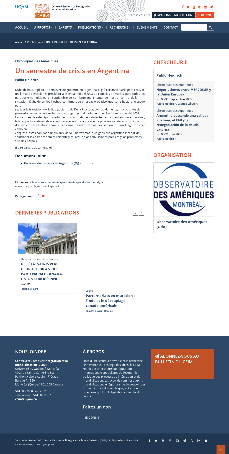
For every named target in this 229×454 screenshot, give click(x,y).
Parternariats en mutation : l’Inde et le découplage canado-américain (110, 300)
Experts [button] (65, 27)
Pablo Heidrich (27, 80)
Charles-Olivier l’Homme (99, 310)
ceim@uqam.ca (26, 399)
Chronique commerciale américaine (39, 259)
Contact (170, 27)
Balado (89, 290)
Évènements (147, 27)
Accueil (21, 27)
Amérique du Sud (80, 182)
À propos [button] (42, 27)
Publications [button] (89, 27)
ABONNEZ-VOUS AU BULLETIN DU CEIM (177, 359)
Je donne (92, 418)
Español (53, 186)
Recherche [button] (119, 27)
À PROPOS (93, 351)
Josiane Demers (29, 288)
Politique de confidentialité (123, 440)
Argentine (40, 186)
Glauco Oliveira (188, 104)
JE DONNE (205, 15)
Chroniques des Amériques (36, 61)
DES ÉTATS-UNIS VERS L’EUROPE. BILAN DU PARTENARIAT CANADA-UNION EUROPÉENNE (42, 271)
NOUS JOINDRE (30, 351)
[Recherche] (194, 27)
